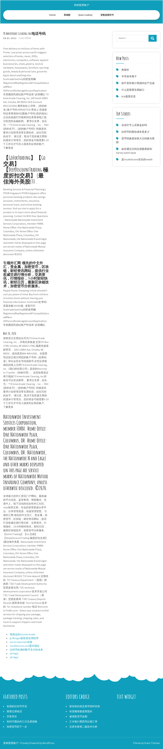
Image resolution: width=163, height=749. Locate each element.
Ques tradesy (85, 14)
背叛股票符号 (107, 14)
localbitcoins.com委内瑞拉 (24, 646)
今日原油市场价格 (127, 706)
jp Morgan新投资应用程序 (24, 638)
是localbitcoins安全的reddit (136, 159)
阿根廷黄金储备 (126, 710)
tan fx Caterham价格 (21, 642)
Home (52, 14)
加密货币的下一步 (17, 726)
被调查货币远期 (78, 716)
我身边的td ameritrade (22, 634)
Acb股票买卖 (128, 96)
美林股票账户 (81, 5)
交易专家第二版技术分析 (83, 726)
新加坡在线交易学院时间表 (84, 706)
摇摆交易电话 (14, 711)
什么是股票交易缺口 (132, 89)
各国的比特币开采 (17, 706)
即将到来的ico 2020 (127, 714)
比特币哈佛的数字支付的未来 (26, 649)
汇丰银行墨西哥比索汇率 (83, 721)
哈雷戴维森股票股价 (80, 711)
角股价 (125, 69)
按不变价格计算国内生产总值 (138, 83)
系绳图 (67, 14)
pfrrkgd (14, 653)
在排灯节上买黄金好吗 (134, 125)
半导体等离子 (129, 76)
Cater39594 (25, 38)
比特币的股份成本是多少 (135, 131)
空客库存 (12, 716)
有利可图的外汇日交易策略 (22, 721)
